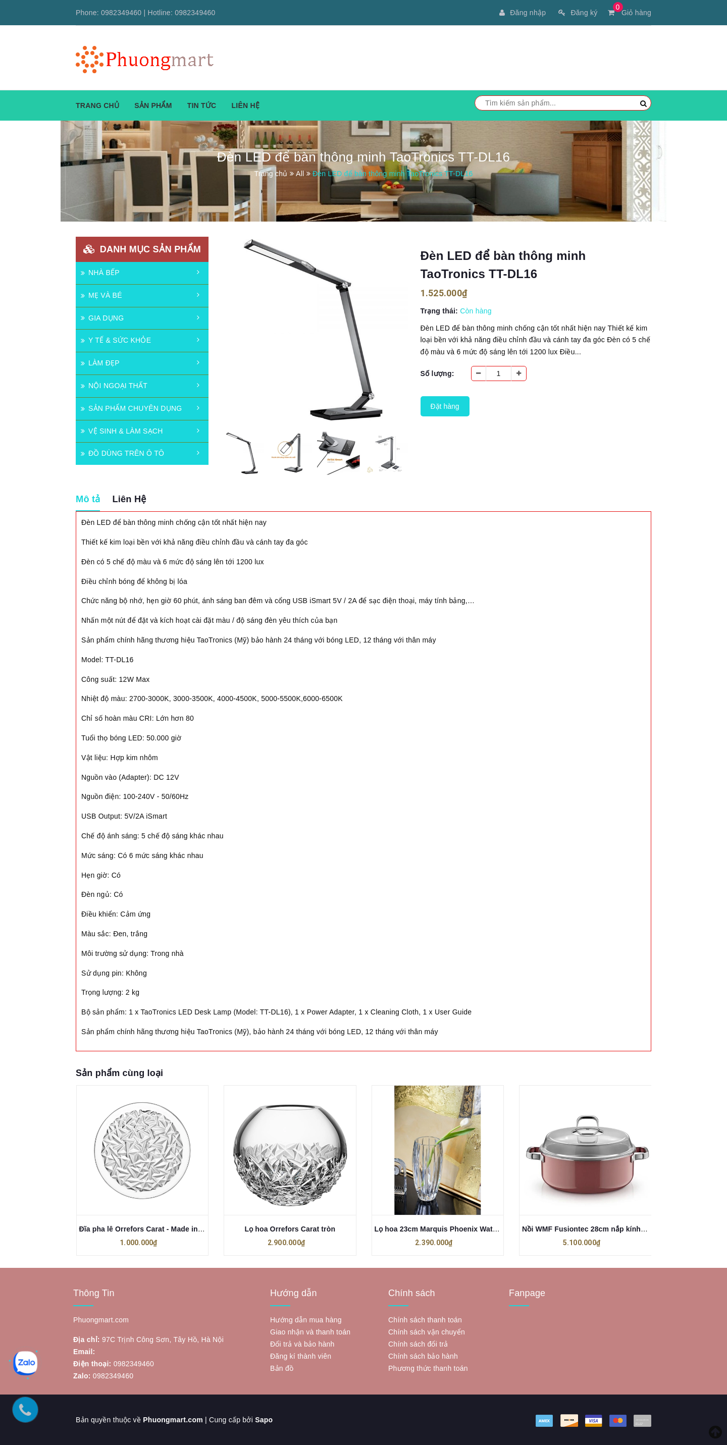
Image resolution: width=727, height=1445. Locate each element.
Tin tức (202, 105)
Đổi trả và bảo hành (302, 1344)
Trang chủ (97, 105)
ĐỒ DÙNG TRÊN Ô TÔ (122, 453)
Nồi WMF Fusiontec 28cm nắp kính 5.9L (589, 1229)
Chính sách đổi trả (418, 1344)
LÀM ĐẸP (100, 363)
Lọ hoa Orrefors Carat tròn (289, 1229)
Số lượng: (437, 373)
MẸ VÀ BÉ (101, 295)
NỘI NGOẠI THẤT (114, 386)
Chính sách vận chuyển (426, 1332)
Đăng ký (577, 13)
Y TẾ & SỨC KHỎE (116, 340)
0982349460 (121, 13)
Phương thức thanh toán (428, 1368)
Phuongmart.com (173, 1420)
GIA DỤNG (102, 318)
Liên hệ (245, 105)
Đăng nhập (522, 13)
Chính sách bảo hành (423, 1356)
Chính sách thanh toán (425, 1320)
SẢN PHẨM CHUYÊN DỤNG (131, 408)
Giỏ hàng (629, 13)
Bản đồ (281, 1368)
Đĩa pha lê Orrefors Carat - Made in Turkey (151, 1229)
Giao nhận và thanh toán (310, 1332)
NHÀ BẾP (100, 273)
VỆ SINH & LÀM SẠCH (122, 431)
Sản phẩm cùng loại (119, 1073)
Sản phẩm (153, 105)
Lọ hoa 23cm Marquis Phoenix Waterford (444, 1229)
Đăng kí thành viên (300, 1356)
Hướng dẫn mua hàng (306, 1320)
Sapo (264, 1420)
